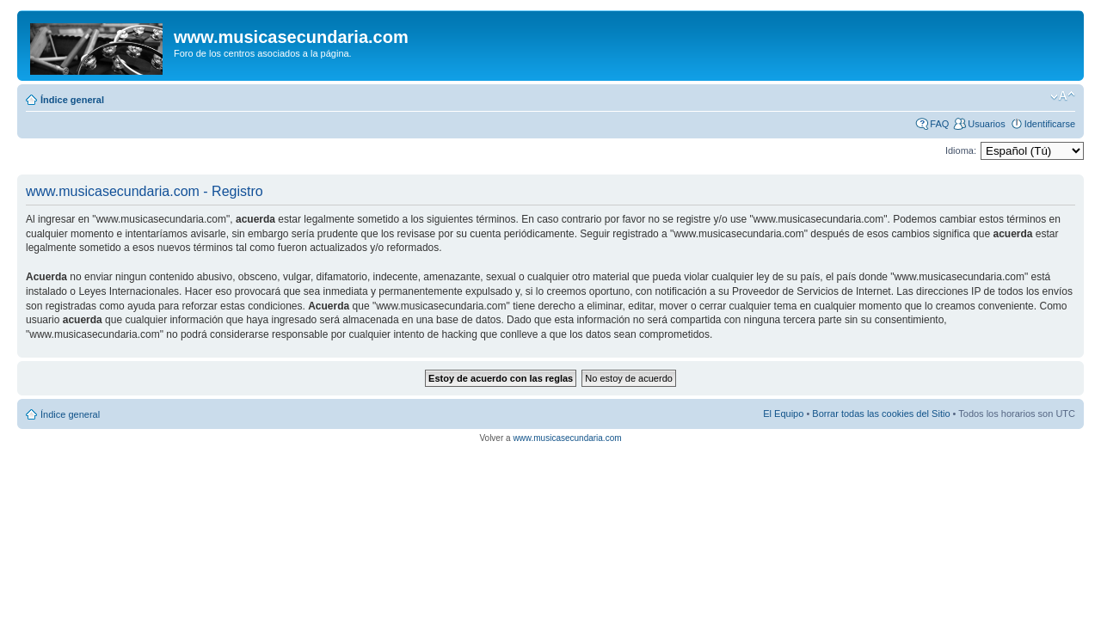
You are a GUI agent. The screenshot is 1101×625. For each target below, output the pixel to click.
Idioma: (960, 150)
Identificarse (1049, 124)
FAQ (939, 124)
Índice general (72, 100)
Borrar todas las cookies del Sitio (881, 413)
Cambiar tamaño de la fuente (1062, 96)
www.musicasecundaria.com (567, 438)
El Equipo (783, 413)
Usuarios (986, 124)
